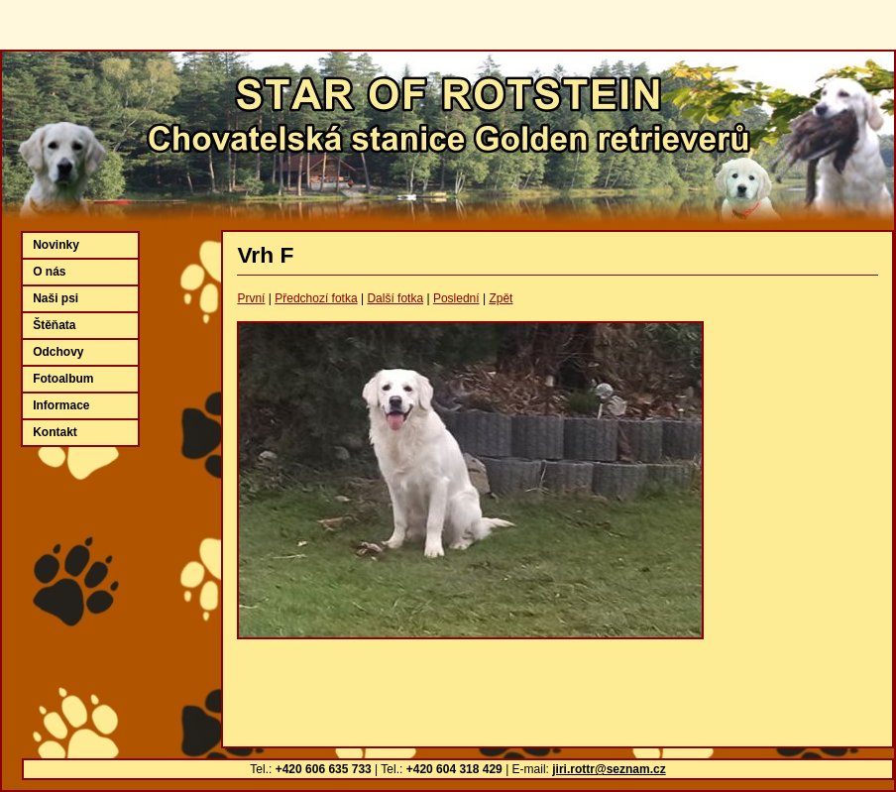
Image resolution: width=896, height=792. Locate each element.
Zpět (500, 298)
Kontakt (55, 432)
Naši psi (55, 298)
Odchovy (58, 352)
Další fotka (395, 298)
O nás (49, 272)
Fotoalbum (63, 379)
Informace (61, 405)
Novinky (56, 245)
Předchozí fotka (316, 298)
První (251, 298)
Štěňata (54, 325)
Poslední (456, 298)
